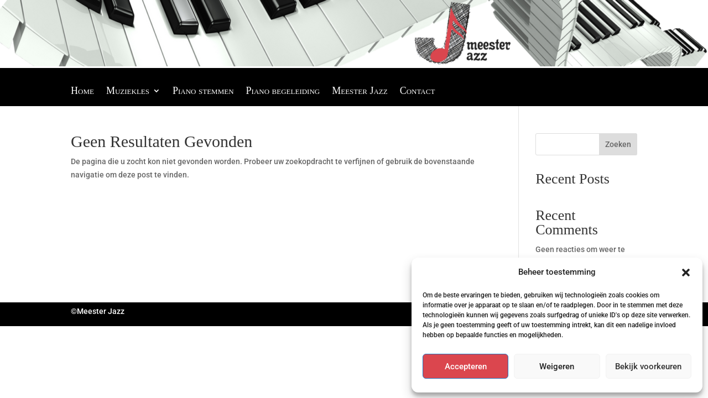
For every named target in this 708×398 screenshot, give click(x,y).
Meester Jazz (359, 91)
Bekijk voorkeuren (648, 366)
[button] (685, 272)
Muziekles (127, 91)
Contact (417, 91)
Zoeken (618, 144)
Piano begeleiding (283, 91)
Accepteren (466, 366)
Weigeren (556, 366)
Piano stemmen (203, 91)
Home (82, 91)
